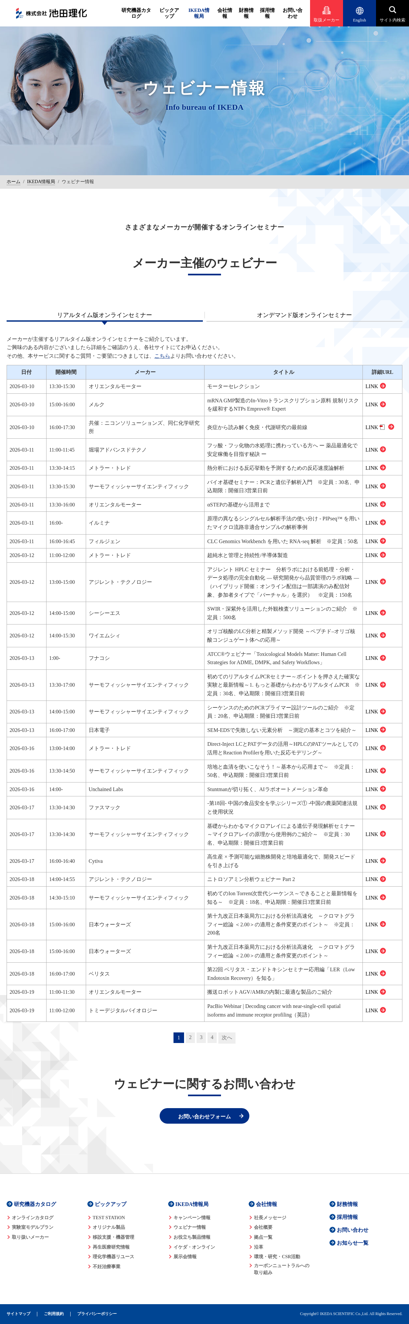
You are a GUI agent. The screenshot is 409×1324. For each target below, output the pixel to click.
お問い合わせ (292, 13)
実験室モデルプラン (32, 1227)
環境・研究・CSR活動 (277, 1256)
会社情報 (224, 13)
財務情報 (246, 13)
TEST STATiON (109, 1217)
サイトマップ (18, 1314)
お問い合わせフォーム (204, 1116)
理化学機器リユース (113, 1256)
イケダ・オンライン (194, 1247)
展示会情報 (185, 1256)
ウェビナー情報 (189, 1227)
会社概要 (263, 1227)
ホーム (13, 181)
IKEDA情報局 (198, 13)
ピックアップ (169, 13)
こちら (162, 356)
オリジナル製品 (109, 1227)
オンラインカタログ (32, 1217)
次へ (227, 1037)
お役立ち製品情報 (191, 1237)
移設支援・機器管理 (113, 1237)
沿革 (258, 1247)
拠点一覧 (263, 1237)
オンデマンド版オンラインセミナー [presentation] (304, 315)
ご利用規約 (54, 1314)
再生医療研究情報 (111, 1247)
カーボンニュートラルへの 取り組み (281, 1269)
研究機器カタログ (136, 13)
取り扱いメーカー (30, 1237)
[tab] (105, 315)
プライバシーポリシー (97, 1314)
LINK (371, 386)
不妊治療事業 (106, 1266)
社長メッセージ (270, 1217)
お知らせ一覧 (352, 1243)
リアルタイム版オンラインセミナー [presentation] (104, 315)
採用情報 (267, 13)
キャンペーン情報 (191, 1217)
